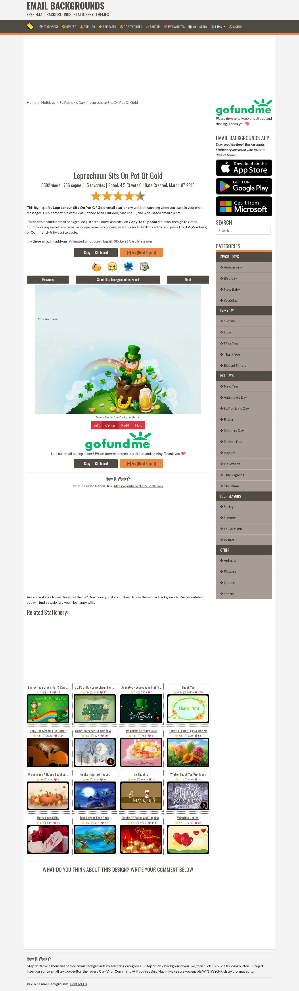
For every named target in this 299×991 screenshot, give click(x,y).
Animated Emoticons (85, 241)
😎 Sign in (235, 26)
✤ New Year (229, 386)
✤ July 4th (228, 452)
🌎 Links (216, 26)
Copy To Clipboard (96, 252)
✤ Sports (227, 593)
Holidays (48, 102)
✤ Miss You (229, 343)
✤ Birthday (228, 278)
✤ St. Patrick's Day (234, 408)
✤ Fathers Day (231, 441)
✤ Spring (227, 506)
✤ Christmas (229, 486)
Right (125, 425)
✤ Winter (227, 540)
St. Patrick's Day (72, 102)
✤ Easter (227, 419)
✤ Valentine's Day (233, 397)
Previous (48, 279)
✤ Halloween (230, 464)
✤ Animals (228, 560)
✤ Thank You (230, 354)
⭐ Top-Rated (107, 26)
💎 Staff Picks (48, 26)
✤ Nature (227, 582)
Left (97, 425)
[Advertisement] (191, 10)
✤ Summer (228, 517)
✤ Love (225, 332)
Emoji (107, 241)
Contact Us (78, 984)
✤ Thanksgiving (232, 475)
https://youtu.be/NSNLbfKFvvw (138, 486)
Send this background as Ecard (118, 279)
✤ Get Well (228, 321)
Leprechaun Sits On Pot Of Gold (114, 102)
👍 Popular (87, 26)
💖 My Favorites (174, 26)
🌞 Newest (69, 26)
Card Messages (141, 241)
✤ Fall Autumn (231, 529)
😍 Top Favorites (131, 26)
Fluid (138, 425)
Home (31, 102)
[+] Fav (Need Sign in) (141, 252)
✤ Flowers (228, 571)
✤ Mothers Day (232, 430)
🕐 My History (197, 26)
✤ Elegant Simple (233, 365)
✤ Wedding (229, 300)
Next (188, 279)
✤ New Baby (230, 289)
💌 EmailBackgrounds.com (125, 417)
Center (110, 425)
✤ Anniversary (231, 267)
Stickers (120, 241)
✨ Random (153, 26)
